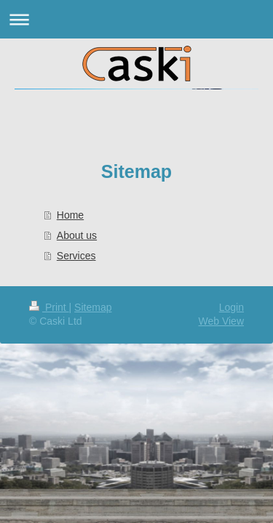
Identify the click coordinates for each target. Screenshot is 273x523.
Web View (221, 321)
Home (70, 215)
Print (49, 307)
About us (77, 235)
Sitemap (92, 307)
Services (76, 256)
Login (231, 307)
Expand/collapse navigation (136, 19)
